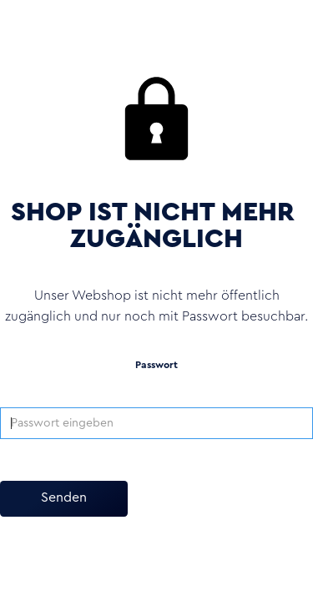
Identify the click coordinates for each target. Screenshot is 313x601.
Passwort (156, 365)
